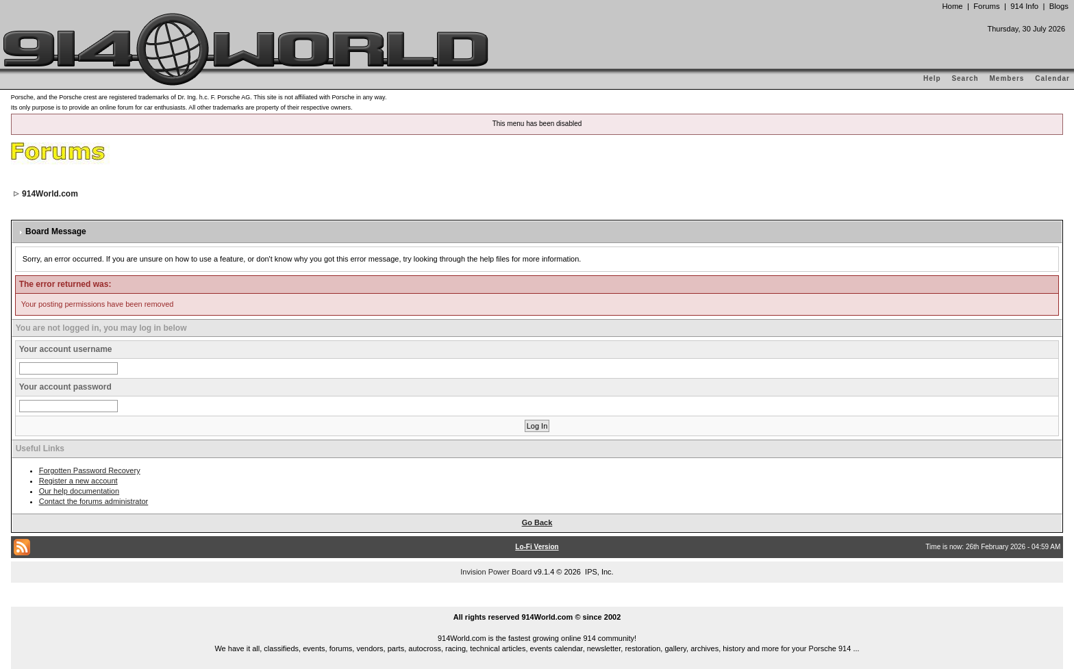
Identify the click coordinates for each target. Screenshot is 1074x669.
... (537, 601)
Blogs (1059, 6)
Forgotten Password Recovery (89, 470)
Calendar (1052, 78)
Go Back (537, 522)
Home (952, 6)
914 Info (1024, 6)
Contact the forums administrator (94, 501)
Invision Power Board (496, 572)
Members (1007, 78)
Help (932, 78)
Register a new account (78, 481)
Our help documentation (79, 491)
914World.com (50, 194)
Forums (986, 6)
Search (964, 78)
